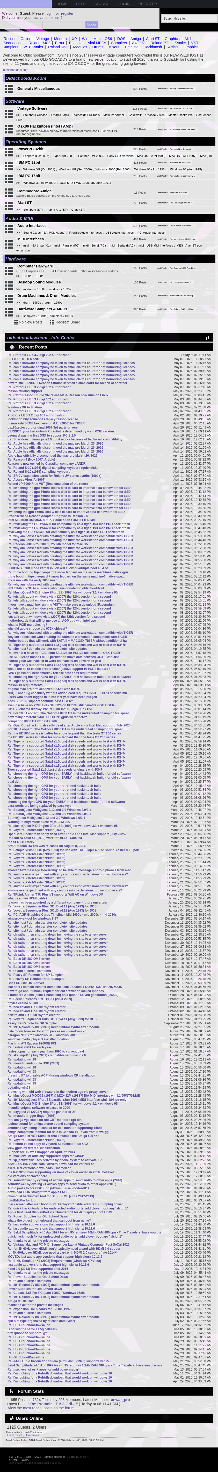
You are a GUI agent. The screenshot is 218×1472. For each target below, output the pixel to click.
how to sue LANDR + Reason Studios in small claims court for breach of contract (67, 383)
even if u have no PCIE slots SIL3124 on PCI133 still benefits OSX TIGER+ (62, 705)
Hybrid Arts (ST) (57, 209)
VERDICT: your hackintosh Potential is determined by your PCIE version (61, 431)
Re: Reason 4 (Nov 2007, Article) (31, 459)
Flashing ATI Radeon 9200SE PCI (32, 1043)
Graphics (172, 39)
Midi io (190, 39)
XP (74, 39)
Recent (10, 39)
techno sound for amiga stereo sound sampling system (48, 1124)
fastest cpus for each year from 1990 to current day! (46, 1051)
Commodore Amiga (34, 191)
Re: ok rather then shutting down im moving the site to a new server (58, 934)
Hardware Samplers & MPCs (42, 309)
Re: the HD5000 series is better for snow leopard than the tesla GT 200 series (64, 733)
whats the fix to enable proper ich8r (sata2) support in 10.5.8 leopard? (59, 669)
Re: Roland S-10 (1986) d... (182, 309)
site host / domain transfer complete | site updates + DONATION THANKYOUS (65, 987)
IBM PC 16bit (28, 176)
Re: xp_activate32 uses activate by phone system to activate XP (55, 1160)
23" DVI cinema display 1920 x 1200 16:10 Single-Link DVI (50, 709)
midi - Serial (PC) (94, 245)
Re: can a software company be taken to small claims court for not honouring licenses (71, 363)
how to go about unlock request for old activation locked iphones (56, 991)
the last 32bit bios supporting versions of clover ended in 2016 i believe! (61, 1172)
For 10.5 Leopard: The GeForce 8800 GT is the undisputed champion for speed (65, 729)
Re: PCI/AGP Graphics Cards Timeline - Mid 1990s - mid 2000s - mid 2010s (62, 914)
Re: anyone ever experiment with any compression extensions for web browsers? (68, 874)
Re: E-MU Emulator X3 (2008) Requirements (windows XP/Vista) (54, 1261)
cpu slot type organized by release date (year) (41, 1321)
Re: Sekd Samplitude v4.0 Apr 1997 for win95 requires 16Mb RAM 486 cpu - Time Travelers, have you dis (84, 1232)
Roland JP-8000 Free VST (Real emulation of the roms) (48, 484)
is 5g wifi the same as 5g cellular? (32, 1329)
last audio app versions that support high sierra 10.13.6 (48, 1265)
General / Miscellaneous (38, 88)
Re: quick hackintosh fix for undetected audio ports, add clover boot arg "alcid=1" (68, 1208)
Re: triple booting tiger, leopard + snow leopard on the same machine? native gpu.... (69, 572)
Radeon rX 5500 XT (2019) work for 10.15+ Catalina (45, 838)
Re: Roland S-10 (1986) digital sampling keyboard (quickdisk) (53, 468)
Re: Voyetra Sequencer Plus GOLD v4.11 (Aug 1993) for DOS (52, 906)
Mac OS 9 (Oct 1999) (151, 155)
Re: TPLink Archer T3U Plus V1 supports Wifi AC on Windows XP (55, 894)
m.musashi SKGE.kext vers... (183, 129)
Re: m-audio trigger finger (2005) (31, 1116)
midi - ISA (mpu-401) (37, 245)
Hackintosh (152, 47)
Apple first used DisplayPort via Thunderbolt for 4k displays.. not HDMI (60, 1212)
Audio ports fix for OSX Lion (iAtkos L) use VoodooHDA (49, 1188)
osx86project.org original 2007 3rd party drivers (43, 427)
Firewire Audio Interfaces (85, 232)
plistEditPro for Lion (22, 1200)
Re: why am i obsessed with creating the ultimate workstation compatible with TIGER (70, 536)
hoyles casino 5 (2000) (24, 1003)
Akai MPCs (97, 43)
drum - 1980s (32, 302)
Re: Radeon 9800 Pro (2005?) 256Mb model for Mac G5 (48, 544)
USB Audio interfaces (120, 232)
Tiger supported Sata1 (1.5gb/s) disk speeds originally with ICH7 (55, 769)
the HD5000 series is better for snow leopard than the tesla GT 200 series (61, 737)
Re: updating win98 (22, 1059)
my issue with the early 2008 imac (32, 580)
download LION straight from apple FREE (38, 1192)
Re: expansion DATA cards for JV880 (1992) (39, 1309)
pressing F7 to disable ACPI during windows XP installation (51, 1075)
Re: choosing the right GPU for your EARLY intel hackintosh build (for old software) (69, 677)
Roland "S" (159, 43)
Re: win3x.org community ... (182, 176)
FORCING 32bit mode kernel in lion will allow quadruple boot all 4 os (58, 568)
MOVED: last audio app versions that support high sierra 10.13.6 (55, 1257)
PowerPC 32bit (30, 149)
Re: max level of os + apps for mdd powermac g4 (43, 1369)
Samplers (119, 43)
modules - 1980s (34, 289)
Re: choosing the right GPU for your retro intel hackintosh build (54, 786)
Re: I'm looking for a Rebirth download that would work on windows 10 (60, 1373)
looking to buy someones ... (182, 89)
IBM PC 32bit (28, 162)
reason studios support (25, 391)
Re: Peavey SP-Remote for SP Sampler (36, 979)
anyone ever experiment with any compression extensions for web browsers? (65, 890)
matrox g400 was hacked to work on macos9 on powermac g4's (54, 661)
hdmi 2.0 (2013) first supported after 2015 (38, 1269)
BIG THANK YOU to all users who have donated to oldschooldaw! (56, 588)
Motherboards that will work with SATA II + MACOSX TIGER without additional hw (67, 641)
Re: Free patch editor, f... (181, 282)
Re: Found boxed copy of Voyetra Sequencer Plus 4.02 (48, 1144)
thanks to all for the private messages (35, 1305)
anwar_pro (120, 1400)
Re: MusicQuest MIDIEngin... (183, 239)
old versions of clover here (27, 1176)
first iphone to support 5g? (27, 1333)
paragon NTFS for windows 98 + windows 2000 (42, 1035)
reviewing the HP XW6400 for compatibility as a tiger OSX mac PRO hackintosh (66, 532)
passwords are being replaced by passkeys (39, 806)
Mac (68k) (206, 155)
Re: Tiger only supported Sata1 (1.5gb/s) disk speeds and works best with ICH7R (67, 645)
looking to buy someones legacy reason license (43, 419)
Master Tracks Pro (180, 114)
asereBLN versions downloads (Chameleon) (40, 1168)
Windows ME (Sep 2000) (75, 169)
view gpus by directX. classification (34, 1148)
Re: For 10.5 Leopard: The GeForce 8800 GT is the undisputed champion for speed (68, 713)
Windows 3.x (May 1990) (39, 182)
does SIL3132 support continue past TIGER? (40, 701)
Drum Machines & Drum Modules (46, 296)
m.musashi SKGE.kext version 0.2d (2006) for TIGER (46, 423)
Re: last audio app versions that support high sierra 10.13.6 (51, 1224)
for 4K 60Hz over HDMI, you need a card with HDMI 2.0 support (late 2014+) (63, 1252)
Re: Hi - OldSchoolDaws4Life (29, 1325)
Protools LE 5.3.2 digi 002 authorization (37, 415)
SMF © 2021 (33, 1456)
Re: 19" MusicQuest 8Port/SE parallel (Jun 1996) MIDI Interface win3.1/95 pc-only (67, 1100)
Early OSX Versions (120, 155)
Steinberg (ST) (33, 209)
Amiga (135, 39)
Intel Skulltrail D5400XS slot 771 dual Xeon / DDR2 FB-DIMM (52, 520)
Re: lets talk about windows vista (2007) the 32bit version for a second (59, 596)
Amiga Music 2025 (178, 193)
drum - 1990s (53, 302)
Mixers (113, 47)
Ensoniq (76, 43)
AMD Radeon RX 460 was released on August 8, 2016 (47, 846)
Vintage (43, 39)
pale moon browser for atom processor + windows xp (47, 1031)
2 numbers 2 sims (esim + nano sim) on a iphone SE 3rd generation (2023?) (63, 995)
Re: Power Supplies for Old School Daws (38, 1216)
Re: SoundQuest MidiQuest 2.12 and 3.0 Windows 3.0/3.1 (49, 810)
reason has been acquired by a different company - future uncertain (57, 902)
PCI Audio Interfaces (151, 232)
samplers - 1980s (34, 316)
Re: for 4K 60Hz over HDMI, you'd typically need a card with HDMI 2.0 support (64, 1249)
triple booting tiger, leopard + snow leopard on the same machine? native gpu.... (67, 576)
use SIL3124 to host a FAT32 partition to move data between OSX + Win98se (63, 657)
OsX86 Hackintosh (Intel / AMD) (45, 126)
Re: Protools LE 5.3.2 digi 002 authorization (39, 355)
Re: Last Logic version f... (181, 203)
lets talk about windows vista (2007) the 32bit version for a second (56, 617)
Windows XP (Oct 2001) (39, 169)
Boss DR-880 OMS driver (26, 983)
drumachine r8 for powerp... (182, 296)
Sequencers (14, 43)
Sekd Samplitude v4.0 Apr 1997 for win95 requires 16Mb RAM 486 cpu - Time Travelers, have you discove (85, 1365)
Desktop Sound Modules (39, 282)
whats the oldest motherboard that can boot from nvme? (49, 1220)
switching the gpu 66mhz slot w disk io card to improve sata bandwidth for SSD (66, 512)
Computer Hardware (35, 266)
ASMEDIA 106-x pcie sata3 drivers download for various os (51, 1164)
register (67, 13)
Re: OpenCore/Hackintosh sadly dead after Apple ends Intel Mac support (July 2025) (70, 725)
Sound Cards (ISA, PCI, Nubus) (44, 232)
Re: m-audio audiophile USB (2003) (33, 1063)
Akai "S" (139, 43)
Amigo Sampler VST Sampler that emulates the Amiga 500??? (53, 1136)
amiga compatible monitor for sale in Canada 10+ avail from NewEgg (58, 1132)
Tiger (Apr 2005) (63, 155)
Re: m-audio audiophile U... (182, 226)
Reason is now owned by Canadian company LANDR (46, 463)
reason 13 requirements (25, 685)
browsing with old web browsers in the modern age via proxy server (58, 1092)
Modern (60, 39)
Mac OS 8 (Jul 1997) (183, 155)
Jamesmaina (33, 1435)
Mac (96, 39)
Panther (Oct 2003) (91, 155)
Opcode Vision (155, 114)
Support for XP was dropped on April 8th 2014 (41, 1152)
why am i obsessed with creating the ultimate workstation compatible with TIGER (67, 637)
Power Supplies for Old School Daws (35, 1289)
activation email (46, 17)
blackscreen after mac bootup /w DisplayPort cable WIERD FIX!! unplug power (65, 1204)
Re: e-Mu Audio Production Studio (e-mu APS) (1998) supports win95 (58, 1361)
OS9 (108, 39)
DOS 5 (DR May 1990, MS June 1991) (85, 182)
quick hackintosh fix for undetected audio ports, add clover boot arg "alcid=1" (65, 1236)
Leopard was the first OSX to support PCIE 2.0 (42, 435)
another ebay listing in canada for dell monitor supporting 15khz (55, 1128)
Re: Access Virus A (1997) (27, 479)
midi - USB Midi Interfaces (156, 245)
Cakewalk (135, 114)
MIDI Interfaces (30, 239)
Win (85, 39)
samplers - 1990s (61, 316)
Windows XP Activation (180, 162)
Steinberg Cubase (35, 114)
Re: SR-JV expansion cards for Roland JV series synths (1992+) (54, 476)
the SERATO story (21, 842)
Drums (97, 47)
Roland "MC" (39, 43)
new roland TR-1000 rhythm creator (34, 1015)
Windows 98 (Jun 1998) (150, 169)
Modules (80, 47)
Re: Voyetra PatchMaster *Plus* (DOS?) (36, 830)
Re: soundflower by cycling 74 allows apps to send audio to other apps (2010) (65, 1180)
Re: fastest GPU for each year (29, 1047)
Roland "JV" (58, 47)
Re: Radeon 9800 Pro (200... (183, 268)
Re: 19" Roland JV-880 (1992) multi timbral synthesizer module (54, 1027)
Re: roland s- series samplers (29, 971)
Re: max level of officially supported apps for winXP (46, 1156)
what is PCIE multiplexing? (27, 625)
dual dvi (13, 782)
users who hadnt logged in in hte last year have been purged (52, 697)
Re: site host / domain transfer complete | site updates (48, 649)
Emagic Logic (60, 114)
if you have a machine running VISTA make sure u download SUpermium (61, 604)
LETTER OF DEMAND (23, 359)
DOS (121, 39)
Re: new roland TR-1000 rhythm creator (37, 1007)
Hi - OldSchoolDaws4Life (26, 1357)
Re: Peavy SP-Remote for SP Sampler (35, 975)
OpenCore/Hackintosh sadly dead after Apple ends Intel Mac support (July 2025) (67, 834)
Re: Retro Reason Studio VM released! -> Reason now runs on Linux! (59, 395)
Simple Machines (55, 1456)
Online (25, 39)
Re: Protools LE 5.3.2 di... (182, 108)
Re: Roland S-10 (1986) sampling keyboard (39, 471)
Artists (173, 47)
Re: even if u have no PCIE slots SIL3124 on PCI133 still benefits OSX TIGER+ (65, 653)
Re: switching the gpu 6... (181, 149)
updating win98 (19, 1087)
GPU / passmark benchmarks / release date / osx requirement (53, 673)
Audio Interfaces (32, 226)
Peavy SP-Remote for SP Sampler (32, 1023)
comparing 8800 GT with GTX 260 (32, 721)
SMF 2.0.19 (15, 1456)
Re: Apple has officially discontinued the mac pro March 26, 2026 (55, 443)
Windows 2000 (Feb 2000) (113, 169)
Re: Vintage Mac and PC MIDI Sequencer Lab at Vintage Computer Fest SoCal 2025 (68, 1244)
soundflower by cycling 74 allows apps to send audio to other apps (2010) (62, 1184)
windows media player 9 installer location (38, 1039)
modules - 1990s (60, 289)
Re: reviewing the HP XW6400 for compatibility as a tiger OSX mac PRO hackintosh (69, 524)
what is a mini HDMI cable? (27, 898)
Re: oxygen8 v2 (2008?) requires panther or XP (42, 1112)
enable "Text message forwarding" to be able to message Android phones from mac (69, 870)
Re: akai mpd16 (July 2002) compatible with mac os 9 (47, 1055)
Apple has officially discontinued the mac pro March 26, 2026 (52, 455)
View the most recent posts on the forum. (41, 1408)
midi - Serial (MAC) (122, 245)
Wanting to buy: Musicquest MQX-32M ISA (39, 822)
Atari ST (152, 39)
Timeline (132, 47)
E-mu (59, 43)
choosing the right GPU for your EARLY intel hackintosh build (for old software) (66, 802)
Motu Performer (114, 114)
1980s (39, 276)
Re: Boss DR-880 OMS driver (29, 959)
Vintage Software (32, 108)
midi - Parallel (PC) (66, 245)
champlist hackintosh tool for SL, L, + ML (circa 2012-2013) (51, 1196)
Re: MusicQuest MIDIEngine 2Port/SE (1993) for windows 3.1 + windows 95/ (63, 592)
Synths (180, 43)
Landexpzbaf (14, 1435)
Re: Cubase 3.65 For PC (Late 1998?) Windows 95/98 (46, 1293)
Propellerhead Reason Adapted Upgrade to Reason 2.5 (48, 516)
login (50, 13)
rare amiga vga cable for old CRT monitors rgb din (45, 1120)
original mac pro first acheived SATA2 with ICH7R (44, 689)
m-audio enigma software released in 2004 (39, 1108)
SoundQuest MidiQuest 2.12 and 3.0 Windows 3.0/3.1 (46, 818)
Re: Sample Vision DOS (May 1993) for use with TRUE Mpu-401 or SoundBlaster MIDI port (73, 850)
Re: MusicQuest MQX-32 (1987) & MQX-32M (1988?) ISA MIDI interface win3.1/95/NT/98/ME (74, 1095)
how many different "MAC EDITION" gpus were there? (47, 717)
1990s (27, 276)
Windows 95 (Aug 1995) (186, 169)
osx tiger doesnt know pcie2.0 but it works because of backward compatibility (65, 439)
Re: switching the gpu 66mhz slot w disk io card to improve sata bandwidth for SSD (69, 488)
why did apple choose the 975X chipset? (37, 628)
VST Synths (33, 47)
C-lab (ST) (78, 209)
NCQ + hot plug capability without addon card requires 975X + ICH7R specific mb (67, 693)
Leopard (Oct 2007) (36, 155)
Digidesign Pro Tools (86, 114)
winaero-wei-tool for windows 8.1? (33, 918)
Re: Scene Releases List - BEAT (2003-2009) (40, 999)
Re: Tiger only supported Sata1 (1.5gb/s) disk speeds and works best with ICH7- (66, 741)
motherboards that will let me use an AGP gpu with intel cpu (52, 620)
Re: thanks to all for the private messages (38, 1241)
